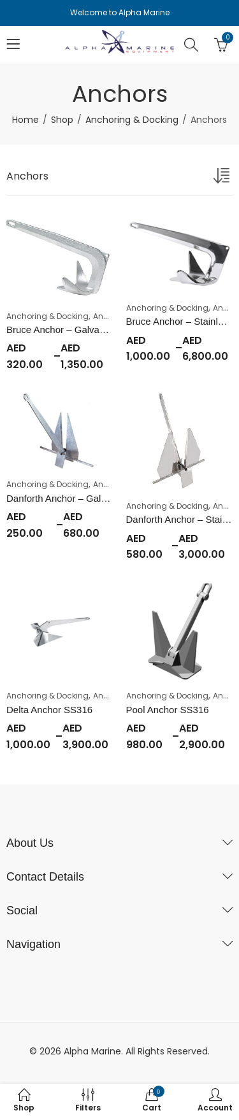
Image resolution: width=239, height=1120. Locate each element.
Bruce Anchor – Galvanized (64, 329)
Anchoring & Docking (131, 119)
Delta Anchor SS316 (49, 709)
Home (25, 119)
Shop (62, 119)
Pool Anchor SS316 (167, 709)
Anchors (109, 316)
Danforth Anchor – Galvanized (70, 498)
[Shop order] (223, 178)
